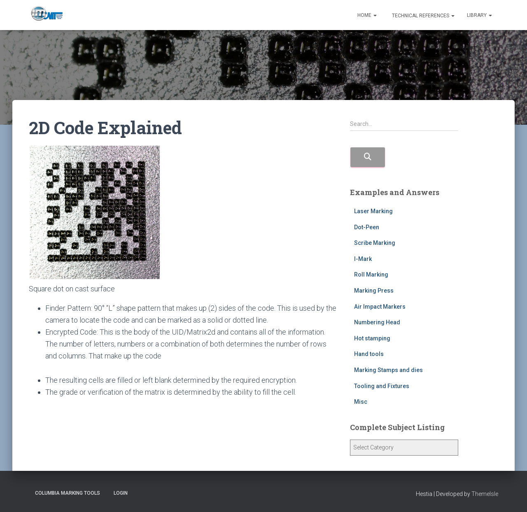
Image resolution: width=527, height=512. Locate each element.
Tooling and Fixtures (381, 386)
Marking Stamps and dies (388, 370)
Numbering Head (377, 322)
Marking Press (374, 290)
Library (479, 15)
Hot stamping (372, 338)
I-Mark (363, 259)
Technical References (423, 16)
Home (367, 15)
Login (121, 493)
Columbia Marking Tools (67, 493)
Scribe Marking (374, 243)
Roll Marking (371, 274)
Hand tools (369, 354)
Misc (360, 401)
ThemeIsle (484, 494)
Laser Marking (373, 211)
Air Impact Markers (380, 306)
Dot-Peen (366, 227)
